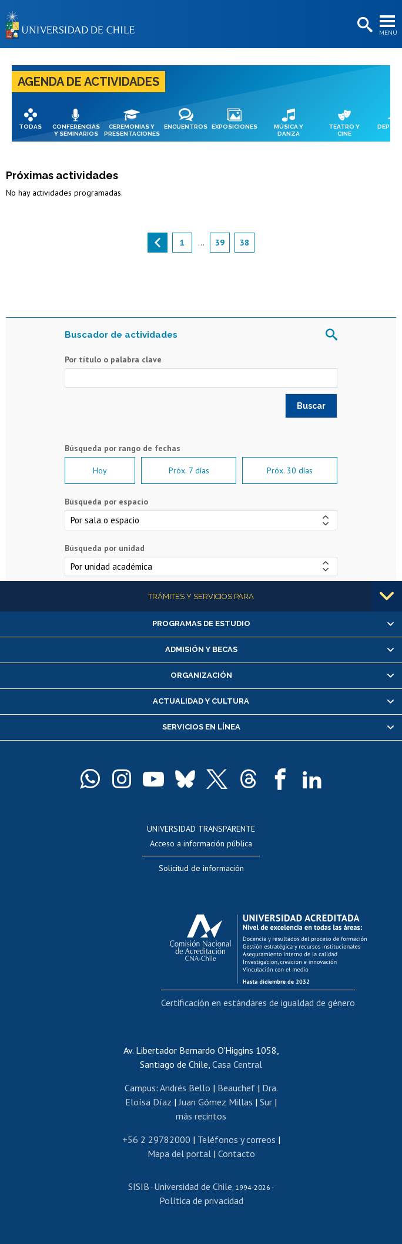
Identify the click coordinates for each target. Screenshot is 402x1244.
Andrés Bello (185, 1088)
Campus (140, 1088)
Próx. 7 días (189, 470)
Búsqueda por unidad (105, 548)
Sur (266, 1102)
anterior (158, 243)
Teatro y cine (344, 130)
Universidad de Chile (193, 1186)
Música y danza (288, 130)
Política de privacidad (201, 1200)
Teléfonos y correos (236, 1139)
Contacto (236, 1153)
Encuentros (185, 126)
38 (244, 242)
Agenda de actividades (88, 82)
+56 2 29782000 (156, 1139)
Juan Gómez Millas (216, 1102)
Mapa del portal (179, 1153)
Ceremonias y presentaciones (132, 130)
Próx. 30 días (290, 470)
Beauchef (236, 1088)
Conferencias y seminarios (76, 130)
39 (220, 242)
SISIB (138, 1186)
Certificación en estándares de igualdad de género (258, 1002)
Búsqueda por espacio (106, 501)
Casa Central (237, 1064)
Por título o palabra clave (113, 359)
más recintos (201, 1116)
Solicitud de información (201, 868)
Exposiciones (234, 126)
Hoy (100, 470)
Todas (30, 126)
